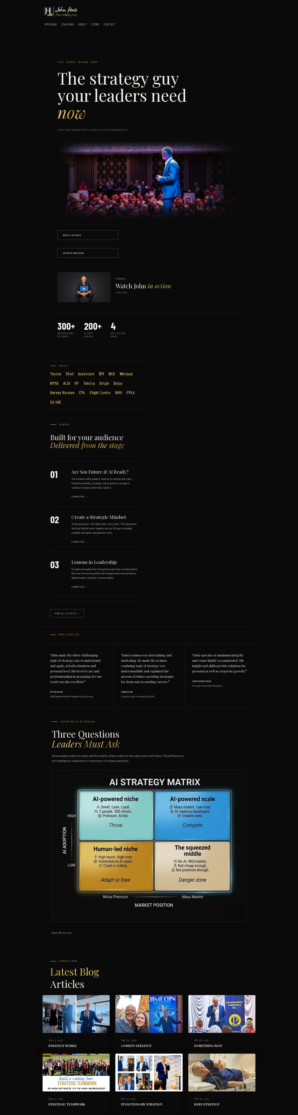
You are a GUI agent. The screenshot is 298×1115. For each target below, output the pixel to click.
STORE (95, 24)
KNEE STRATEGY (207, 1104)
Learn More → (79, 496)
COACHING (67, 24)
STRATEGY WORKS (62, 1046)
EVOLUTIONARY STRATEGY (141, 1104)
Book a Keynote (72, 235)
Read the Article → (63, 932)
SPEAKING (50, 24)
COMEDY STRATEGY (136, 1046)
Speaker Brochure (73, 253)
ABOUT (82, 24)
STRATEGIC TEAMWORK (66, 1104)
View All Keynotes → (67, 613)
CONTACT (110, 24)
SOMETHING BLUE (208, 1046)
